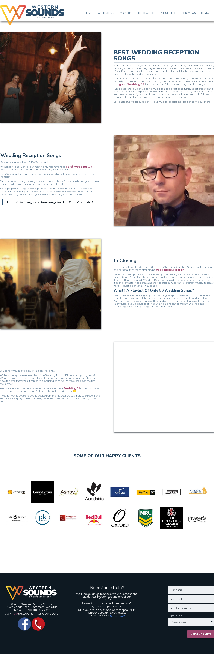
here (15, 613)
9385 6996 (117, 615)
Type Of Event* (176, 616)
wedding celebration (169, 269)
